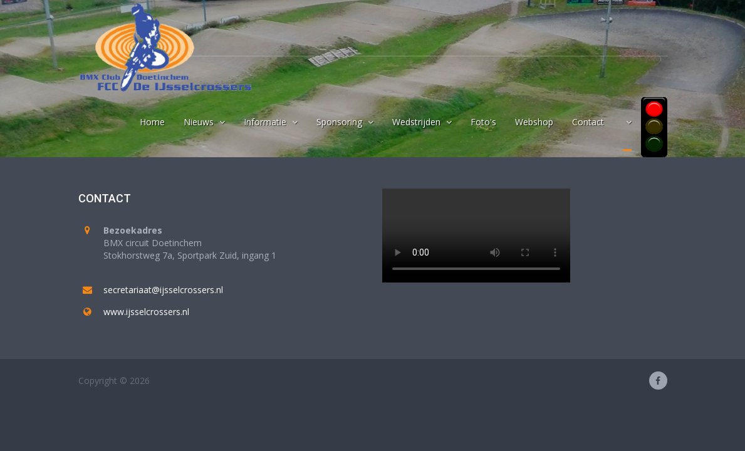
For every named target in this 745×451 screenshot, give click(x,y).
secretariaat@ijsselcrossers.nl (163, 290)
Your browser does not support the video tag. (476, 236)
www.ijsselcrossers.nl (146, 312)
